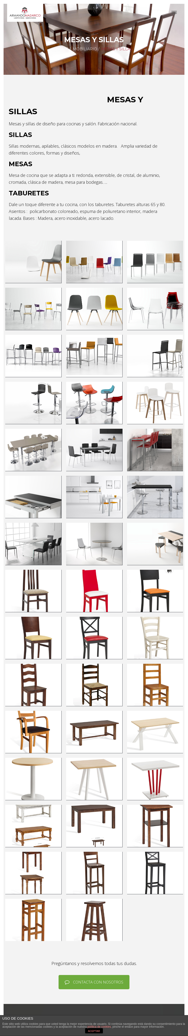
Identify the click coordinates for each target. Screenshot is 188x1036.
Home (62, 49)
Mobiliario (85, 49)
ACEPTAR (94, 1031)
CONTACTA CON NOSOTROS (94, 982)
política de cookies (99, 1026)
